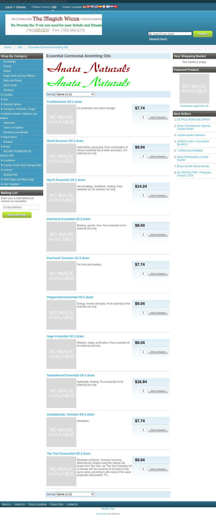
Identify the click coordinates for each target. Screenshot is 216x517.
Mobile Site (108, 508)
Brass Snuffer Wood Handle (193, 166)
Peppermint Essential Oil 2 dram (70, 297)
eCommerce (102, 513)
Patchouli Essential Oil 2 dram (68, 219)
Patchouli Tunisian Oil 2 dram (68, 258)
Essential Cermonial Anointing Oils (48, 47)
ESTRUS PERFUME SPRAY (193, 119)
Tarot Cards (10, 85)
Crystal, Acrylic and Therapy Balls (22, 165)
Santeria (8, 141)
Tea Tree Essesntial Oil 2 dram (69, 453)
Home (7, 47)
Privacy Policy (57, 504)
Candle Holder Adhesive (191, 135)
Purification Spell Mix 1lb (194, 106)
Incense (7, 169)
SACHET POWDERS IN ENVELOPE (15, 153)
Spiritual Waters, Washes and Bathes (18, 116)
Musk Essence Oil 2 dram (65, 141)
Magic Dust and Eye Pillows (19, 75)
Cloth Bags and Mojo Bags (18, 179)
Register (21, 7)
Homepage (9, 61)
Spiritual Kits (10, 174)
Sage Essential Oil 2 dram (65, 336)
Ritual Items (10, 137)
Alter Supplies (11, 184)
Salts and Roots (12, 80)
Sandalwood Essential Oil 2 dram (71, 375)
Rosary (7, 66)
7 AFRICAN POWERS (190, 150)
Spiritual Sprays (12, 104)
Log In (9, 7)
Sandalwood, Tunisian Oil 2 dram (70, 414)
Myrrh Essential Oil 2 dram (66, 180)
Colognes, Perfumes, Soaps (19, 109)
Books (6, 146)
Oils (20, 47)
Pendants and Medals (15, 132)
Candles (8, 94)
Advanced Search (158, 39)
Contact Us (19, 504)
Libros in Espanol (13, 127)
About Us (6, 504)
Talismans (9, 122)
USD (53, 7)
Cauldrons (9, 160)
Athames (8, 90)
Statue (7, 71)
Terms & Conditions (37, 504)
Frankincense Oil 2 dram (64, 101)
